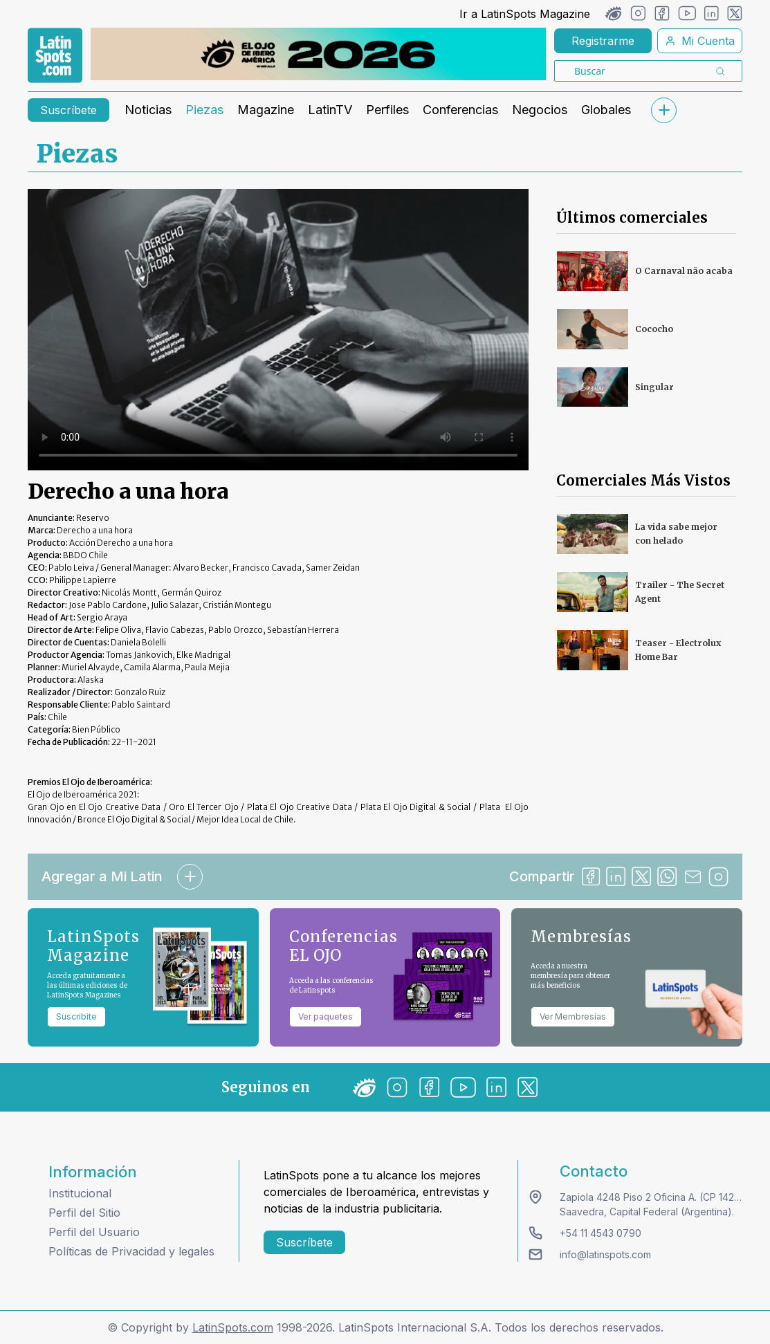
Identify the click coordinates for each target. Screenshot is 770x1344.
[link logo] (55, 55)
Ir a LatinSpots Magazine (524, 14)
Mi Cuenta (700, 41)
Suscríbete (68, 110)
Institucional (79, 1193)
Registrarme (602, 41)
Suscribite (76, 1016)
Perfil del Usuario (94, 1232)
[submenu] (663, 110)
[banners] (318, 54)
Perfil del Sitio (84, 1212)
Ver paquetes (325, 1016)
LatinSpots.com (232, 1327)
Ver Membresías (573, 1016)
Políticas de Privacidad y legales (131, 1251)
